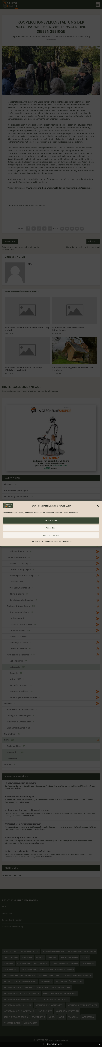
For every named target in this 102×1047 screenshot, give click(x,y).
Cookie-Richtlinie (37, 541)
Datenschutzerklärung (53, 541)
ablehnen (51, 528)
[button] (97, 505)
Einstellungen (51, 535)
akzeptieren (51, 520)
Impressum (67, 541)
